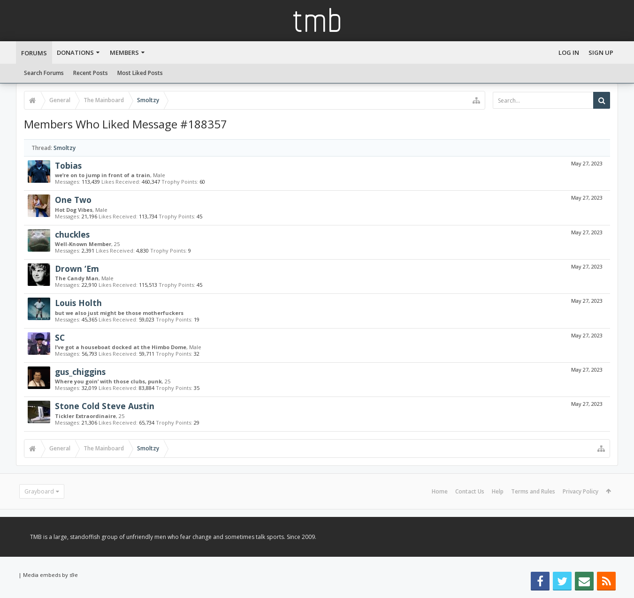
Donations (75, 52)
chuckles (72, 234)
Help (498, 491)
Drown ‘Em (77, 268)
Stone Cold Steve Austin (104, 405)
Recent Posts (90, 73)
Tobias (68, 165)
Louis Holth (78, 302)
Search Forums (44, 73)
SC (60, 337)
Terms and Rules (533, 491)
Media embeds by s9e (50, 574)
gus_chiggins (80, 371)
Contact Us (469, 491)
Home (440, 491)
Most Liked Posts (140, 73)
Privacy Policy (580, 491)
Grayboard (39, 491)
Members (124, 52)
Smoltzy (64, 148)
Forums (34, 53)
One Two (73, 199)
